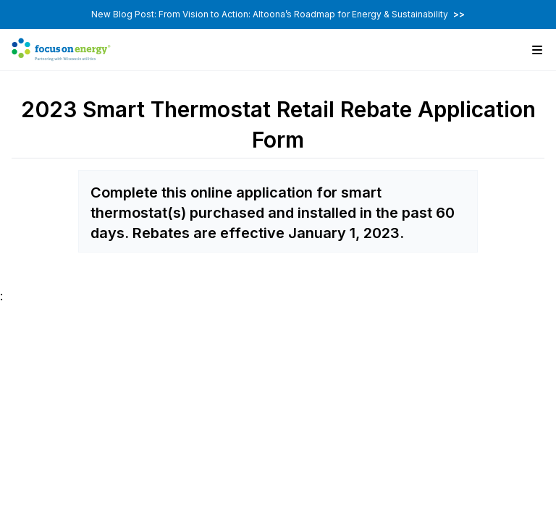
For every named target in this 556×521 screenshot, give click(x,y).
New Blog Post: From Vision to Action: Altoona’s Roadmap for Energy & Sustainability (278, 14)
